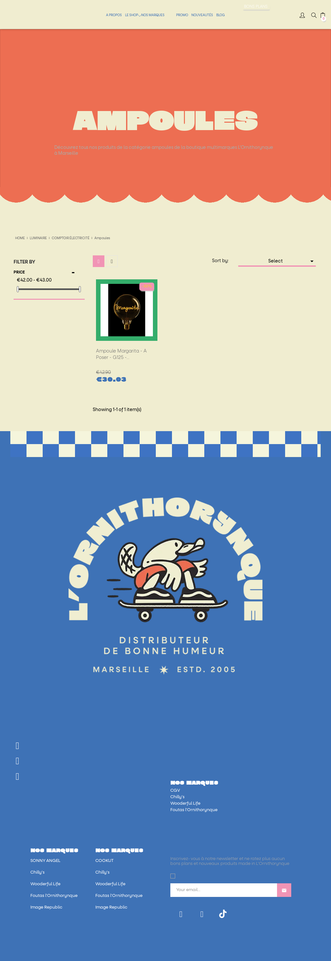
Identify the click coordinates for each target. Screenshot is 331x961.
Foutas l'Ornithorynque (194, 810)
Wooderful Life (185, 803)
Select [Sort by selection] (292, 261)
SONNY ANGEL (45, 861)
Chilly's (177, 797)
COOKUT (104, 861)
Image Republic (46, 907)
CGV (175, 790)
